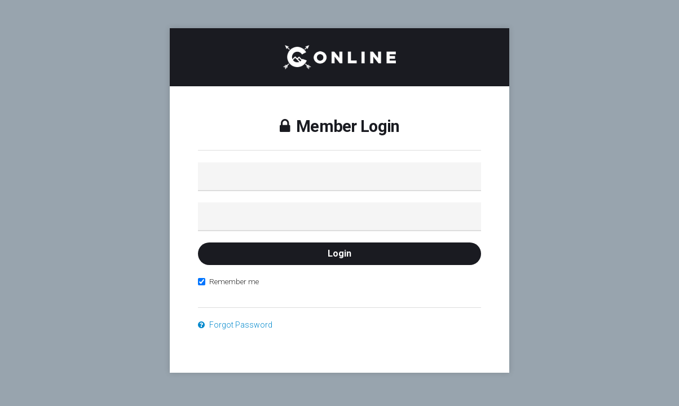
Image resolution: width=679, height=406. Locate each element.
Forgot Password (235, 324)
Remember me (228, 281)
